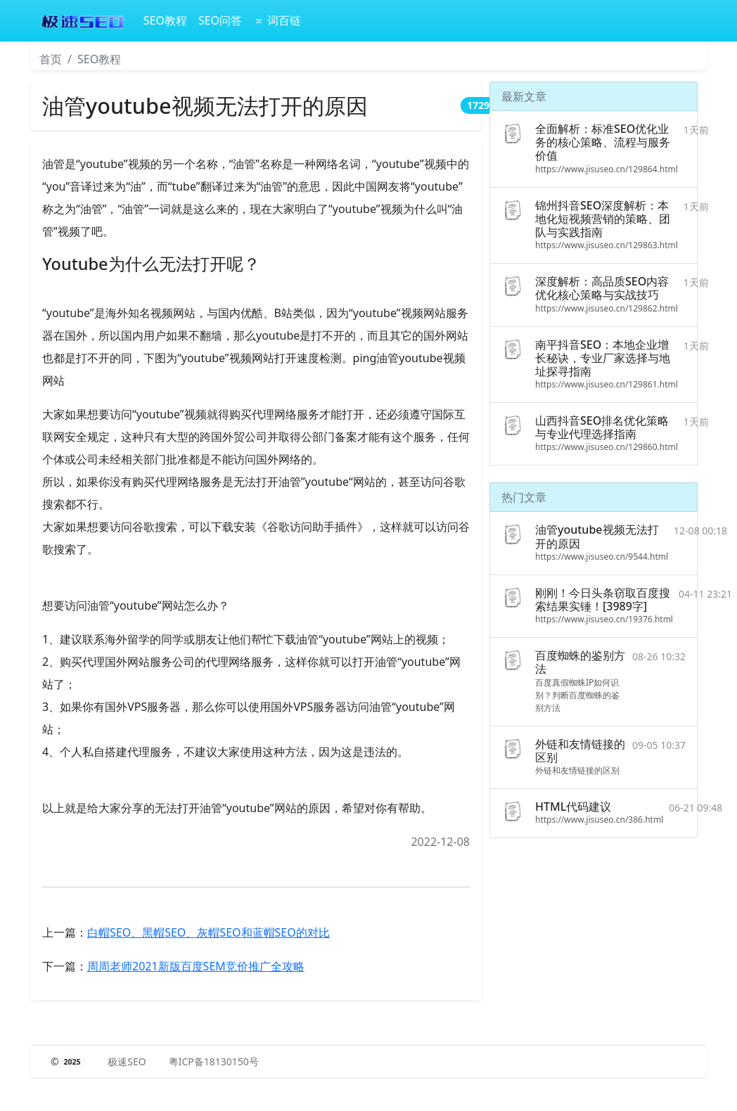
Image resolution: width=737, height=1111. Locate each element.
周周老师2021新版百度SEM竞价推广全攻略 (196, 966)
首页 (50, 59)
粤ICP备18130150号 (214, 1061)
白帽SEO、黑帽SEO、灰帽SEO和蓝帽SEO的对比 (208, 932)
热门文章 (523, 497)
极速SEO (127, 1061)
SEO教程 (165, 20)
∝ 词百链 (277, 20)
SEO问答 (220, 20)
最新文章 (523, 96)
